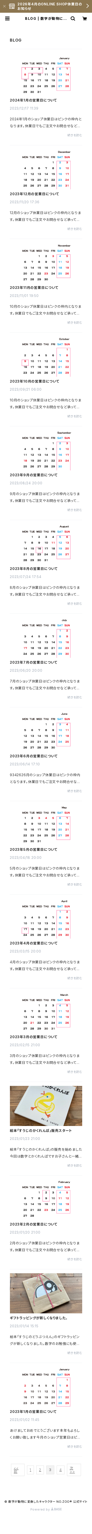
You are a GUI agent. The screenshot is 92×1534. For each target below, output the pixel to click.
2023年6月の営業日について (34, 756)
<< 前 (16, 1470)
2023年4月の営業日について (34, 943)
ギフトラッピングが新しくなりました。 (38, 1318)
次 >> (72, 1470)
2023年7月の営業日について (33, 662)
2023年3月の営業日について (33, 1037)
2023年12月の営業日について (34, 194)
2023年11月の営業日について (34, 287)
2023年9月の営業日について (34, 475)
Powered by (46, 1509)
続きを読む (74, 135)
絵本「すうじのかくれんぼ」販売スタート (41, 1130)
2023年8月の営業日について (34, 568)
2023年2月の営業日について (33, 1224)
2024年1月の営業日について (33, 100)
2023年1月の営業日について (33, 1411)
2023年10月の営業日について (34, 381)
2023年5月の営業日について (33, 849)
